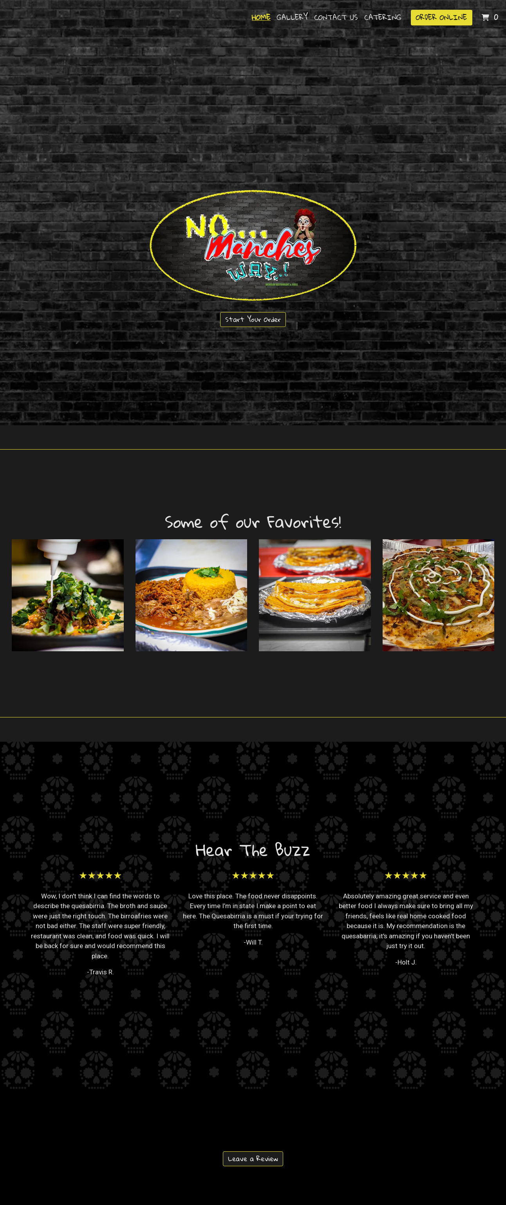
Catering (382, 17)
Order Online (441, 17)
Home (261, 17)
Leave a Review (253, 1159)
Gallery (292, 17)
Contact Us (336, 17)
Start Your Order (253, 319)
